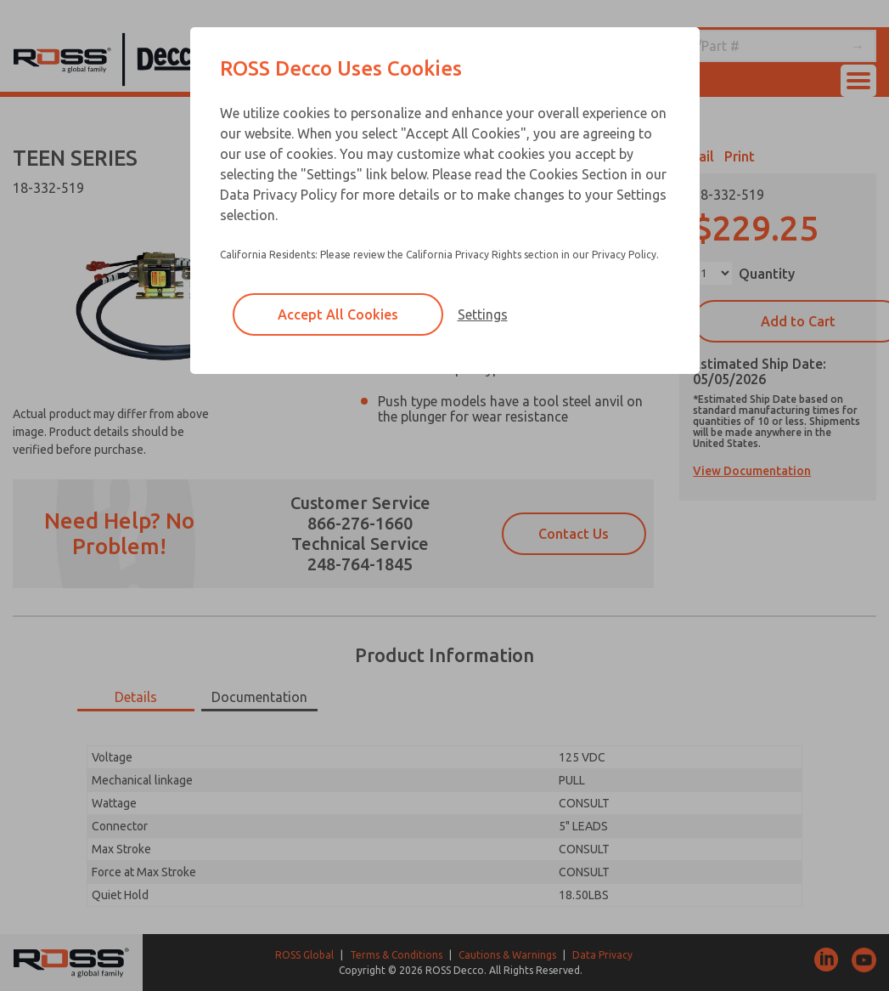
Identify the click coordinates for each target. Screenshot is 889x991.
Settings (483, 314)
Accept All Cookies (338, 314)
